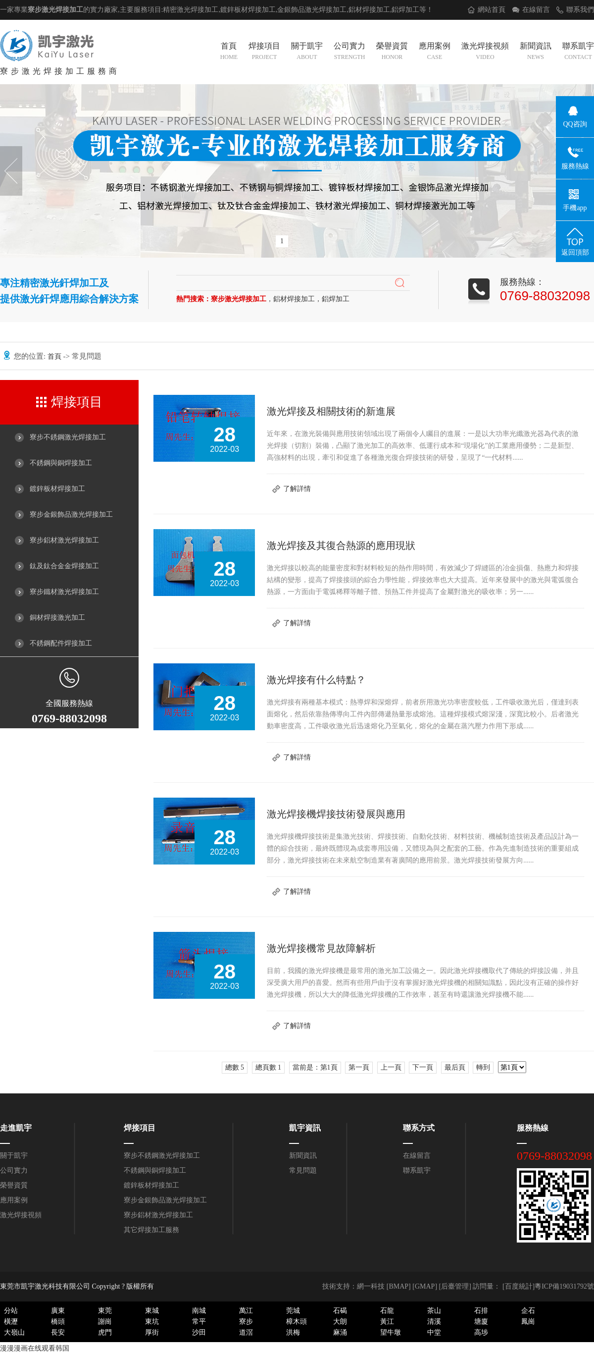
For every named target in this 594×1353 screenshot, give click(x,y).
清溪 (434, 1321)
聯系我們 (580, 9)
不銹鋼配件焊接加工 (61, 643)
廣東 (58, 1310)
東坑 (152, 1321)
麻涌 (340, 1332)
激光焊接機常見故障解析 (321, 948)
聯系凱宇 (578, 52)
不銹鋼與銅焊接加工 (61, 463)
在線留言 (536, 9)
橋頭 (58, 1321)
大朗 (340, 1321)
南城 (199, 1310)
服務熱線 (532, 1128)
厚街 (152, 1332)
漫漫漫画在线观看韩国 (34, 1348)
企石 (528, 1310)
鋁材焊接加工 (369, 9)
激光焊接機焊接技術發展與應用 (336, 814)
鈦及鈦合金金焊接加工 (64, 566)
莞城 (293, 1310)
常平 (199, 1321)
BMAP (398, 1286)
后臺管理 (455, 1286)
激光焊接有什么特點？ (316, 679)
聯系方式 (419, 1128)
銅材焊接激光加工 (57, 617)
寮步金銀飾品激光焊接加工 (71, 514)
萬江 (246, 1310)
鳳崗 (528, 1321)
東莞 (105, 1310)
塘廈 (481, 1321)
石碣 (340, 1310)
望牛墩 (390, 1332)
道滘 (246, 1332)
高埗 (481, 1332)
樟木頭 (296, 1321)
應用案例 (434, 52)
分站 (11, 1310)
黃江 (387, 1321)
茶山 (434, 1310)
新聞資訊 (535, 52)
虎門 (105, 1332)
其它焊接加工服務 (151, 1230)
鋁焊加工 (405, 9)
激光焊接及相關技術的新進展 (331, 411)
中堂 (434, 1332)
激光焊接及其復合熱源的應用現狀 (341, 545)
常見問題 (303, 1170)
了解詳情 (297, 488)
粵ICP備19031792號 (564, 1286)
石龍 (387, 1310)
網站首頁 (491, 9)
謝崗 (105, 1321)
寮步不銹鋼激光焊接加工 (68, 437)
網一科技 (371, 1286)
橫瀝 (11, 1321)
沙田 (199, 1332)
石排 (481, 1310)
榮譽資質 (392, 52)
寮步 (246, 1321)
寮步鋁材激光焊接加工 (64, 540)
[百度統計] (518, 1286)
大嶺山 (14, 1332)
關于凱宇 (307, 52)
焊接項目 (264, 52)
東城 (152, 1310)
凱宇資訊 (305, 1128)
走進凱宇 (16, 1128)
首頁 (229, 52)
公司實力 (349, 52)
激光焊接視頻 (485, 52)
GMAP (425, 1286)
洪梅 (293, 1332)
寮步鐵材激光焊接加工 (64, 591)
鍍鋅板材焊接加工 (57, 488)
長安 (58, 1332)
